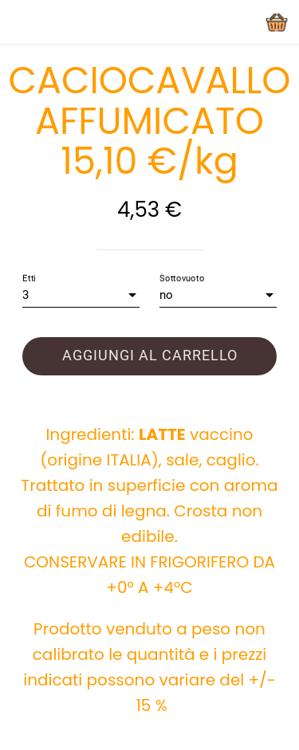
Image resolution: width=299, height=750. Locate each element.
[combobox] (81, 295)
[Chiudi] (22, 22)
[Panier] (277, 22)
